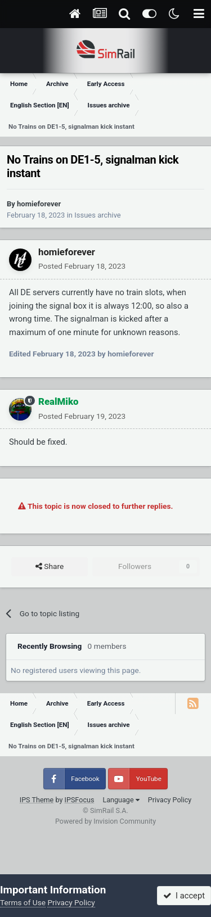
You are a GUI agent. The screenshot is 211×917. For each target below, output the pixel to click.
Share (49, 567)
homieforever (39, 204)
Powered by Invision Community (105, 821)
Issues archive (97, 215)
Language (120, 800)
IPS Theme (37, 800)
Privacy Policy (170, 800)
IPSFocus (80, 800)
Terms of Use (23, 902)
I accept (184, 896)
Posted (81, 265)
